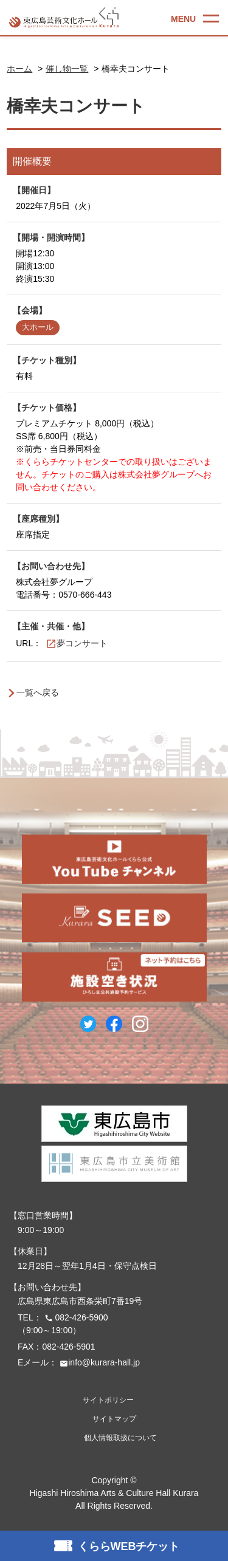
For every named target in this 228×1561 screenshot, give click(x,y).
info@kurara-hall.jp (98, 1362)
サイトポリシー (108, 1400)
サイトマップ (114, 1419)
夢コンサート (82, 643)
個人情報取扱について (120, 1437)
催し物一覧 (67, 68)
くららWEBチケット (129, 1546)
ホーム (19, 68)
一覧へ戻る (37, 692)
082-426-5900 (75, 1317)
